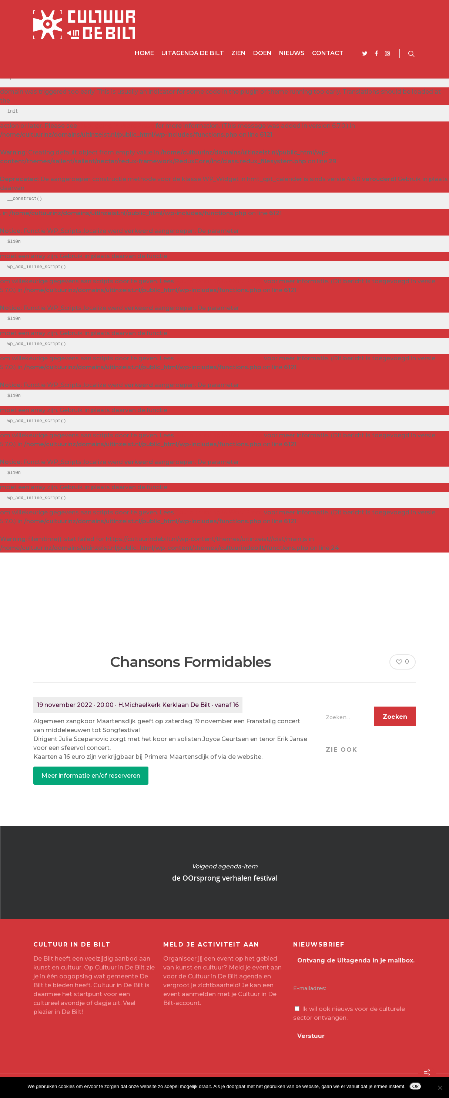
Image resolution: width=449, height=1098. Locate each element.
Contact (328, 53)
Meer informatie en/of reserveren (90, 775)
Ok (415, 1086)
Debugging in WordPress (116, 125)
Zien (238, 53)
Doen (262, 53)
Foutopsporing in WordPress (218, 281)
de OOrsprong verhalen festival (224, 872)
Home (144, 53)
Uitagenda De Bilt (192, 53)
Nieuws (292, 53)
